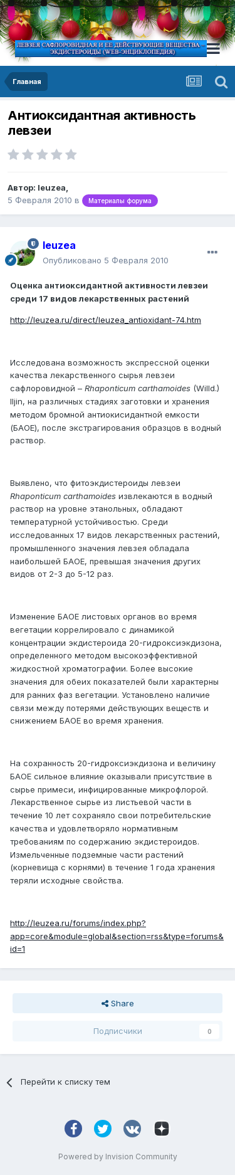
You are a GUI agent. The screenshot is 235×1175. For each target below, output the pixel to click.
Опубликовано (106, 260)
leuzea (52, 187)
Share (118, 1003)
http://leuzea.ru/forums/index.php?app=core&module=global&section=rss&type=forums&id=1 (117, 936)
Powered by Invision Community (117, 1156)
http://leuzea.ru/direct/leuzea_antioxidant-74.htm (105, 320)
